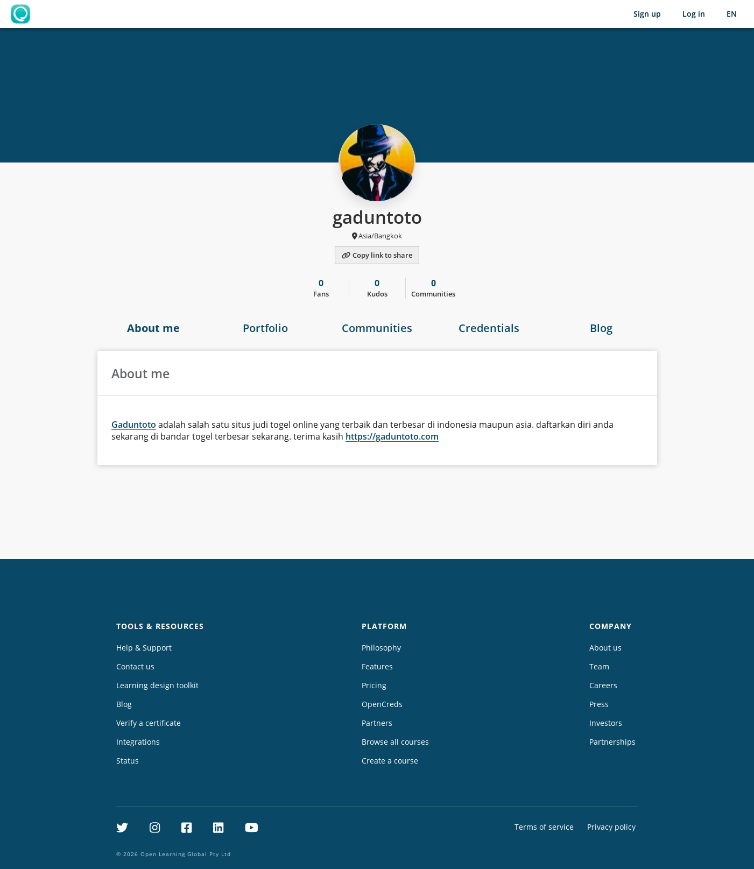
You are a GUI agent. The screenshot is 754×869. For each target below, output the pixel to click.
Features (377, 666)
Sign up (647, 14)
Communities (377, 328)
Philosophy (381, 647)
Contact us (135, 666)
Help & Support (144, 647)
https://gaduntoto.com (392, 436)
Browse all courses (395, 742)
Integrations (138, 742)
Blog (601, 328)
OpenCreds (382, 704)
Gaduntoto (133, 424)
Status (127, 760)
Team (599, 666)
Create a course (390, 760)
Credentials (489, 328)
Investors (605, 723)
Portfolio (265, 328)
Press (599, 704)
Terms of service (544, 827)
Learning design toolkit (157, 685)
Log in (693, 14)
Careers (603, 685)
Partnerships (612, 742)
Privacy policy (611, 827)
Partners (377, 723)
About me (153, 328)
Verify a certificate (148, 723)
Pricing (374, 685)
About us (605, 647)
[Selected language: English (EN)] (731, 14)
